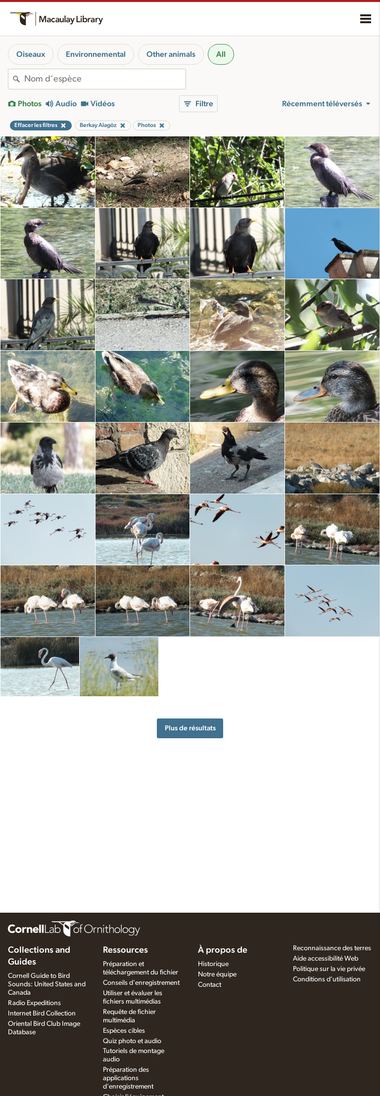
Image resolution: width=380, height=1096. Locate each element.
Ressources (125, 950)
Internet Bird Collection (42, 1013)
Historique (213, 964)
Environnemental (96, 54)
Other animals (170, 54)
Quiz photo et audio (132, 1041)
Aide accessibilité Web (325, 958)
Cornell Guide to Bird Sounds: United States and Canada (47, 984)
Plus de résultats (190, 728)
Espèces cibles (124, 1030)
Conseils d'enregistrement (141, 982)
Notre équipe (217, 974)
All (221, 54)
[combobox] (105, 79)
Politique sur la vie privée (329, 969)
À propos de (222, 950)
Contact (209, 984)
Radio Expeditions (34, 1003)
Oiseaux (30, 54)
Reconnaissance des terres (332, 948)
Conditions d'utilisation (327, 979)
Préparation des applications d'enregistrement (128, 1078)
